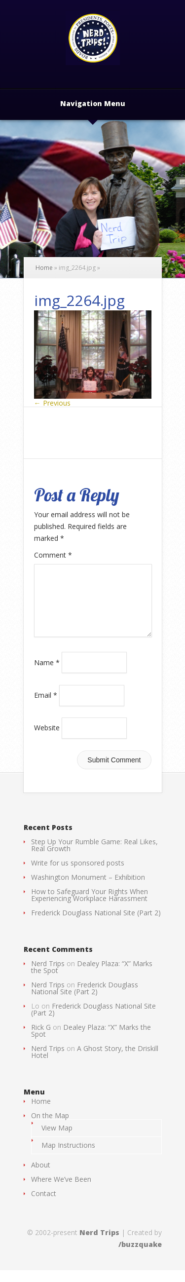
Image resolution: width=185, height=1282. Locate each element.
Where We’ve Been (61, 1191)
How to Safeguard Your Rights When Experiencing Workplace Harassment (89, 907)
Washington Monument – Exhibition (88, 889)
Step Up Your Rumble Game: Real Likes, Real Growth (94, 857)
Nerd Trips (48, 975)
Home (44, 268)
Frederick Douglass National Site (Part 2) (96, 924)
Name (47, 674)
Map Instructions (68, 1157)
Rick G (41, 1039)
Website (47, 739)
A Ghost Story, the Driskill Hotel (94, 1064)
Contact (43, 1205)
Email (45, 707)
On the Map (50, 1127)
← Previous (52, 403)
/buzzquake (140, 1256)
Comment (53, 555)
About (40, 1176)
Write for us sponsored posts (77, 874)
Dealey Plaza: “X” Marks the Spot (91, 979)
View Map (57, 1139)
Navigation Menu (92, 104)
